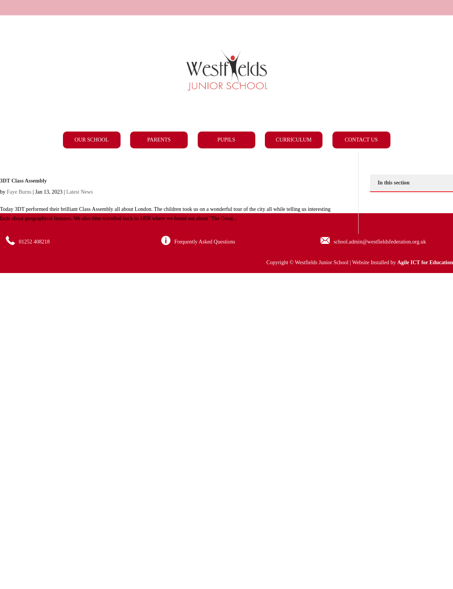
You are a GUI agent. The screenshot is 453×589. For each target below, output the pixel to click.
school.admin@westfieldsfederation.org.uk (380, 242)
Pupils (226, 140)
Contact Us (361, 140)
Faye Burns (19, 192)
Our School (91, 140)
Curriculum (293, 140)
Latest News (79, 192)
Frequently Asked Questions (204, 242)
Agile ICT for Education (425, 262)
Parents (159, 140)
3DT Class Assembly (23, 181)
